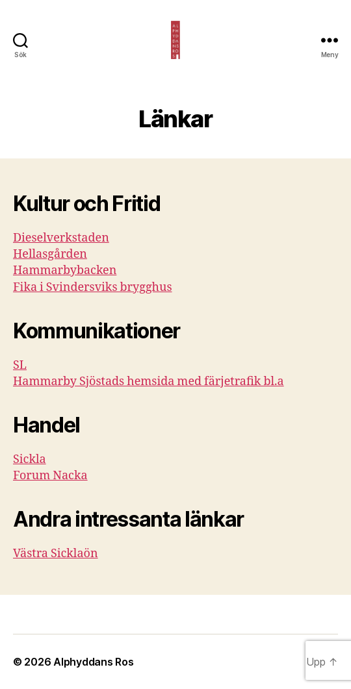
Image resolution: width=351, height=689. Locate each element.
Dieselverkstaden (61, 238)
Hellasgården (50, 254)
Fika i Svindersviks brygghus (92, 287)
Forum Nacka (50, 475)
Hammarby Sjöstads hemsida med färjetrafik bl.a (148, 381)
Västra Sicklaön (55, 553)
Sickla (29, 459)
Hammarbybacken (64, 270)
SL (20, 365)
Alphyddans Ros (93, 661)
